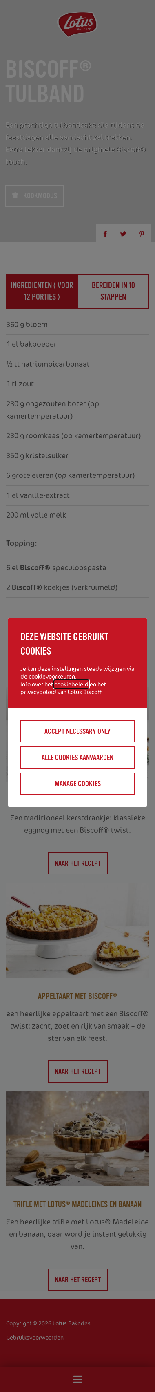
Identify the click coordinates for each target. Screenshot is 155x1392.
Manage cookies (78, 784)
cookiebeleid (71, 684)
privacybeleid (38, 692)
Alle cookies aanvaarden (77, 757)
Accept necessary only (77, 731)
